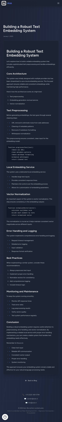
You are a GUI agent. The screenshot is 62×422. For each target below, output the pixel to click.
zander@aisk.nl (31, 399)
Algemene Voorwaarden (46, 411)
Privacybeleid (31, 413)
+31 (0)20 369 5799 (31, 395)
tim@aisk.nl (31, 403)
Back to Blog (31, 381)
